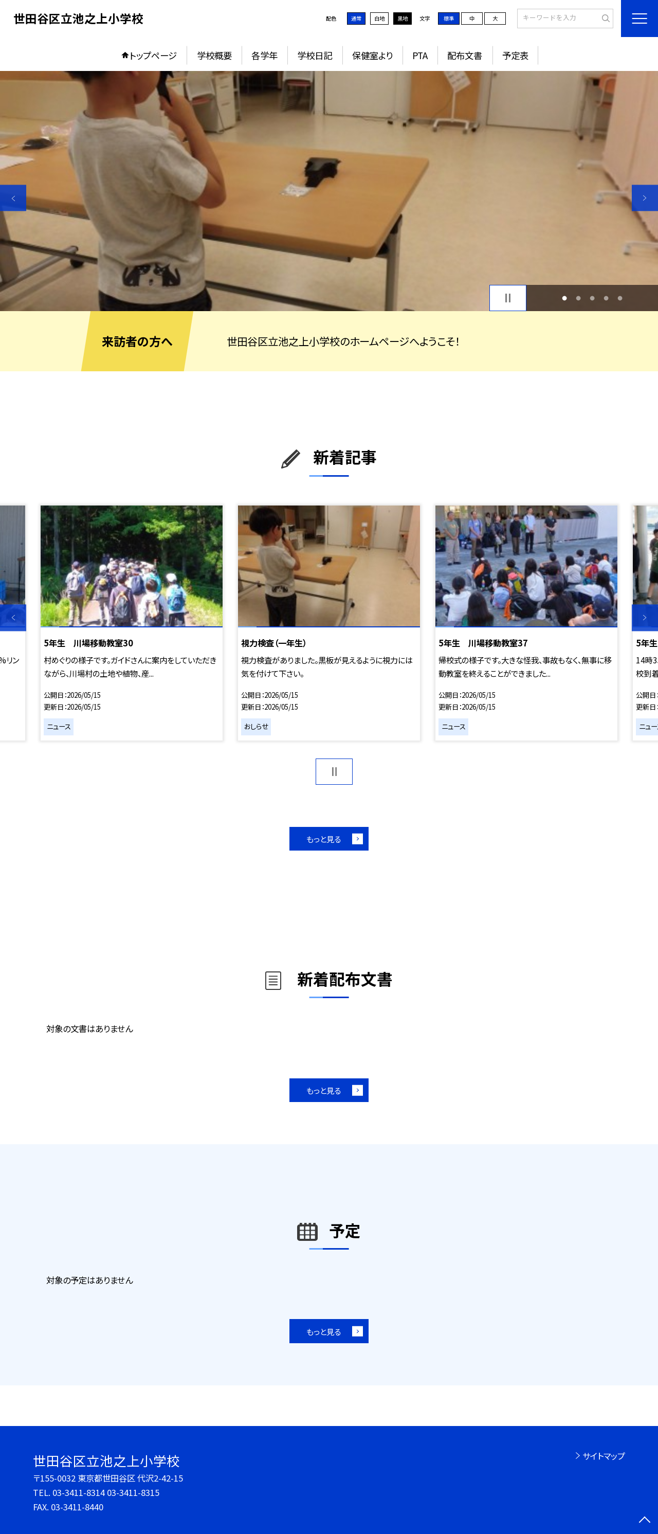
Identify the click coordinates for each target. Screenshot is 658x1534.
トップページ (153, 55)
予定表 (515, 55)
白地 (379, 18)
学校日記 (314, 55)
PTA (420, 55)
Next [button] (645, 198)
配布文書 (464, 55)
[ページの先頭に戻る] (645, 1521)
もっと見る (323, 838)
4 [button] (606, 298)
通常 (356, 18)
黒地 (402, 18)
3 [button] (592, 298)
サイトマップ (603, 1456)
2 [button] (578, 298)
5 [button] (620, 298)
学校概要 (214, 55)
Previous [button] (13, 198)
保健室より (372, 55)
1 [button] (564, 298)
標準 (449, 18)
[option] (329, 191)
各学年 (264, 55)
